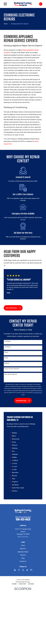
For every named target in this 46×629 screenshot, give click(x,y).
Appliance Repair (23, 552)
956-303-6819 (23, 519)
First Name (8, 341)
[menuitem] (14, 584)
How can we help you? (11, 374)
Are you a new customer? (12, 368)
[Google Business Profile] (15, 570)
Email (6, 358)
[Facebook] (19, 570)
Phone (6, 352)
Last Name (8, 347)
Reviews (23, 555)
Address (7, 363)
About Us (23, 548)
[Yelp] (23, 570)
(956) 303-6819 (19, 141)
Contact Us (23, 561)
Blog (23, 558)
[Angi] (27, 570)
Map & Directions (23, 537)
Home (23, 545)
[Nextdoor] (31, 570)
